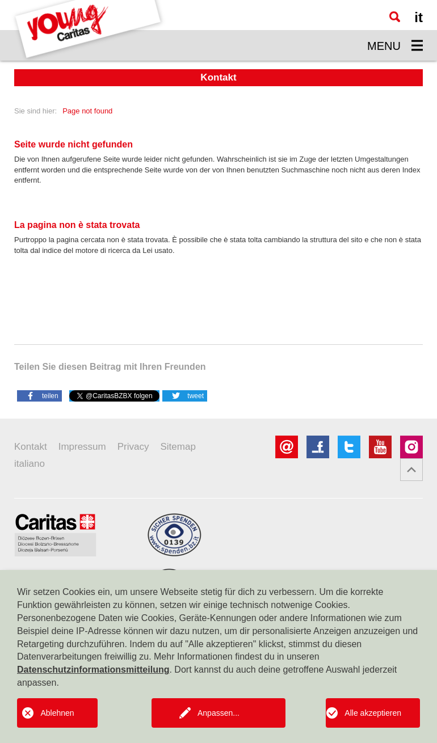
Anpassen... (218, 712)
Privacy (133, 446)
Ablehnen (57, 712)
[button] (39, 395)
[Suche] (394, 16)
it (418, 17)
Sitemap (177, 446)
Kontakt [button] (218, 77)
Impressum (82, 446)
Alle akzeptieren (372, 712)
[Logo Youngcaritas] (88, 30)
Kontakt (30, 446)
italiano (29, 463)
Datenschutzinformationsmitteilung (93, 669)
